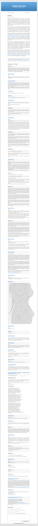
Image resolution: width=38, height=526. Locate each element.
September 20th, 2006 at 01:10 (11, 446)
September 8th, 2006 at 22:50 (11, 66)
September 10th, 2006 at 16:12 (11, 326)
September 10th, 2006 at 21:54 (11, 336)
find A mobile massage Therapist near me (14, 497)
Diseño (17, 59)
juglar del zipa (19, 6)
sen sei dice (13, 23)
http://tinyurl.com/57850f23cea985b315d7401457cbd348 (22, 487)
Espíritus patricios (27, 12)
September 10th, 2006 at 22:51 (11, 350)
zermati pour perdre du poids (12, 478)
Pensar (19, 59)
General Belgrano (10, 335)
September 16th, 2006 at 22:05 (11, 421)
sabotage (9, 281)
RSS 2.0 (13, 60)
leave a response (20, 60)
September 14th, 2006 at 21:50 (11, 378)
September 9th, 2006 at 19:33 (11, 208)
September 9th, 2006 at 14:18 (11, 96)
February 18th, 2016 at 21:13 (11, 490)
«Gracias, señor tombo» (11, 12)
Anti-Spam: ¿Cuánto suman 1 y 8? (21, 513)
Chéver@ (10, 15)
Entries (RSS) (16, 523)
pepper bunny (10, 349)
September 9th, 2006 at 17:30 (11, 132)
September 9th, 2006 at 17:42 (11, 149)
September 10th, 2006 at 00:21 (11, 239)
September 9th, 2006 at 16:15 (11, 108)
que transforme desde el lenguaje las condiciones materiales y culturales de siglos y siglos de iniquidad (19, 54)
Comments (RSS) (21, 523)
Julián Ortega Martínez (11, 364)
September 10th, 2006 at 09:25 (11, 252)
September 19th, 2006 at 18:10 (11, 435)
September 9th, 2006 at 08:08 (11, 81)
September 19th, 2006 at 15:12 (11, 427)
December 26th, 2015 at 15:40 (11, 479)
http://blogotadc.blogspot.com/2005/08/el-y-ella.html (14, 272)
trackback (24, 60)
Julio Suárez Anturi (11, 80)
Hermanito (9, 420)
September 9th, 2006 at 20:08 (11, 221)
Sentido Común (10, 251)
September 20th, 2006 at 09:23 (11, 459)
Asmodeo (9, 474)
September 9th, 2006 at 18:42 (11, 173)
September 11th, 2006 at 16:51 (11, 365)
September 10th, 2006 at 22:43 (11, 343)
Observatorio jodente (13, 59)
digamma (20, 166)
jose (8, 172)
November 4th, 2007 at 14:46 (11, 470)
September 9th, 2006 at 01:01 (11, 74)
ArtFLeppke (10, 489)
